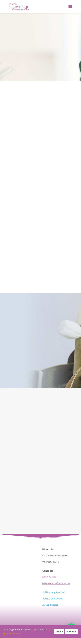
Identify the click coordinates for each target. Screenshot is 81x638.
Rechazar (71, 631)
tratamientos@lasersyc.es (56, 583)
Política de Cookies (52, 598)
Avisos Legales (50, 604)
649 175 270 (49, 577)
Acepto (59, 631)
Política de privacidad (53, 592)
